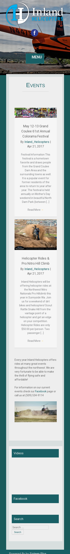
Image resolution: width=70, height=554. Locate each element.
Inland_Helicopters (36, 142)
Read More (36, 209)
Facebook (40, 391)
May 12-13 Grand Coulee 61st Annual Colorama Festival (35, 131)
